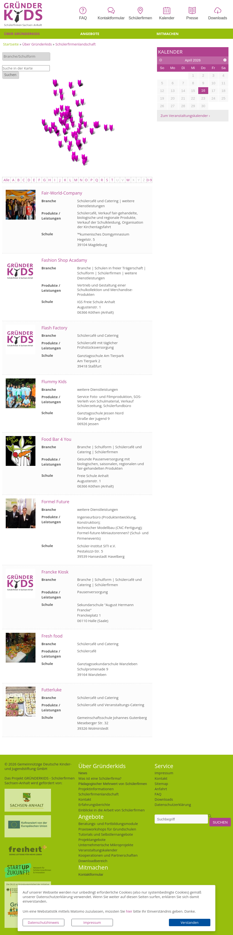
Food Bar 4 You (56, 439)
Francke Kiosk (54, 572)
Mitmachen (168, 33)
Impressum (92, 922)
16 (203, 90)
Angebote (89, 33)
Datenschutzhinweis (43, 922)
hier (129, 911)
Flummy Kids (54, 381)
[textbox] (27, 56)
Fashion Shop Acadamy (64, 260)
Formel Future (55, 501)
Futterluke (51, 690)
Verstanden (189, 922)
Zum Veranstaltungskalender (184, 115)
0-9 (149, 179)
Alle (7, 179)
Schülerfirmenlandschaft (76, 44)
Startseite (11, 44)
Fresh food (52, 636)
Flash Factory (54, 328)
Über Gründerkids (22, 33)
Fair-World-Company (61, 193)
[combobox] (26, 56)
